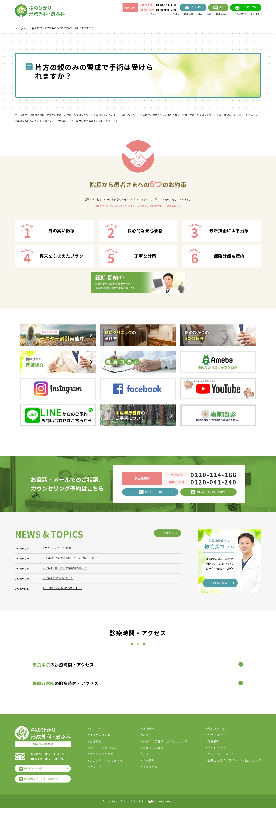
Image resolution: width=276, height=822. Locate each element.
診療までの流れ (155, 758)
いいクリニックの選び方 (111, 771)
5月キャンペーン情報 (59, 642)
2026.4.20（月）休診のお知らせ (67, 662)
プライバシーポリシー (222, 764)
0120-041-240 (153, 11)
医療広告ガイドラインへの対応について (234, 771)
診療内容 (177, 16)
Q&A (148, 764)
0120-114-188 (153, 6)
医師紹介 (101, 752)
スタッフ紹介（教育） (110, 758)
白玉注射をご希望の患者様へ (64, 682)
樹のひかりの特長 (107, 764)
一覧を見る (165, 627)
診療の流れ (215, 16)
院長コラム (152, 777)
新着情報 (213, 752)
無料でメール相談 (37, 780)
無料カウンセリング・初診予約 (46, 792)
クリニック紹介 (157, 16)
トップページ (134, 16)
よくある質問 (235, 16)
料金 (190, 16)
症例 (200, 16)
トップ (19, 28)
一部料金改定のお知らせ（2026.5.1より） (73, 652)
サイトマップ (216, 758)
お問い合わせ (216, 745)
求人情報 (253, 16)
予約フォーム (216, 739)
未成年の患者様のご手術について (167, 752)
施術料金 (151, 739)
